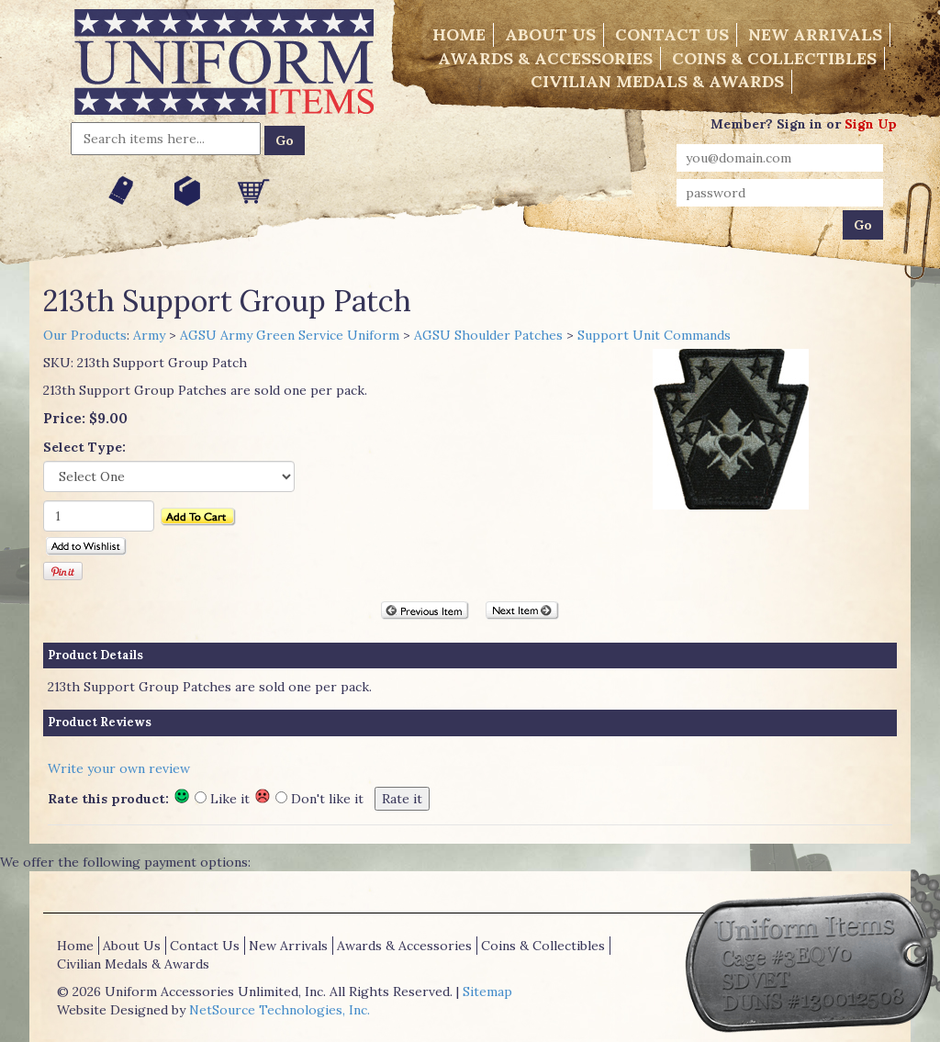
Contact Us (672, 34)
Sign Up (871, 124)
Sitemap (487, 991)
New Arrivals (815, 34)
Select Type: (84, 447)
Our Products (85, 335)
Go (284, 140)
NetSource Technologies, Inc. (279, 1010)
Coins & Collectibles (774, 58)
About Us (550, 34)
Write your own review (119, 768)
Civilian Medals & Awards (657, 81)
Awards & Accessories (545, 58)
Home (459, 34)
